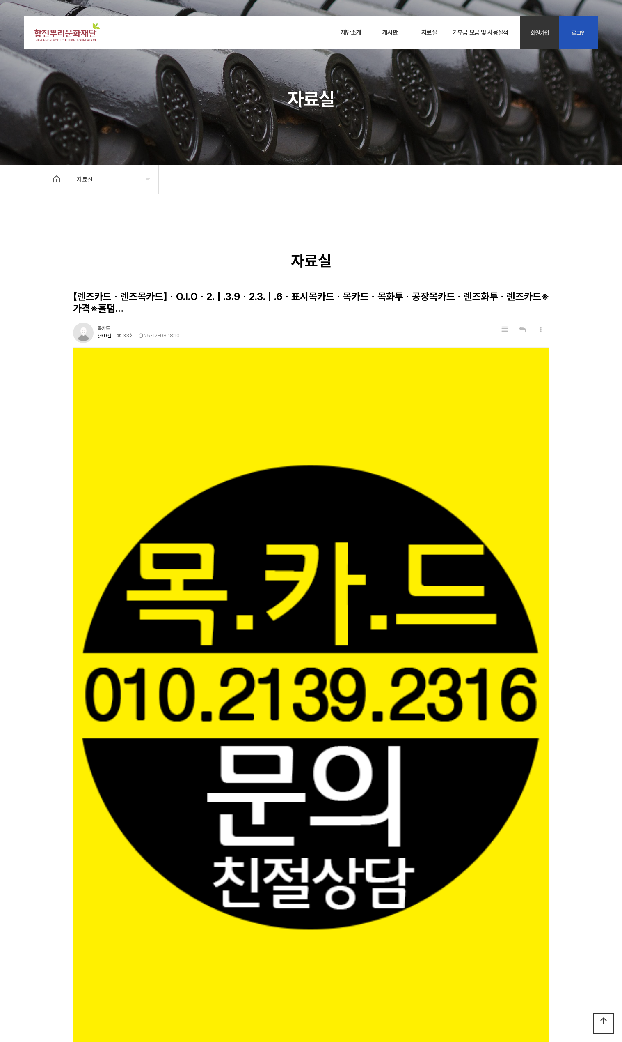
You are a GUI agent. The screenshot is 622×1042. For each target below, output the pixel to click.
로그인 (579, 33)
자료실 (429, 33)
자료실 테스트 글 (121, 883)
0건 (104, 336)
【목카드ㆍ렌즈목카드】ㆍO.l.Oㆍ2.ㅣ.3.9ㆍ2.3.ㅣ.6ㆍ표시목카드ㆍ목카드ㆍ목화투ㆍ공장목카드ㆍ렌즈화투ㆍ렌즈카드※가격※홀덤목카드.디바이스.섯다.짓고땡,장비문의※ (263, 900)
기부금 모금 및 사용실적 (480, 33)
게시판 (390, 33)
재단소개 (351, 33)
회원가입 (540, 33)
